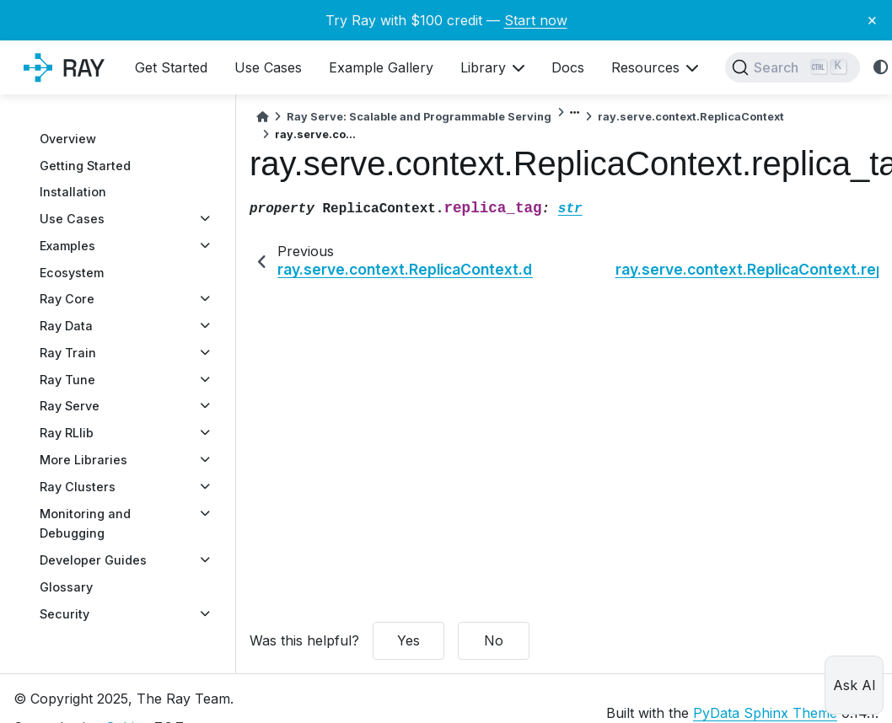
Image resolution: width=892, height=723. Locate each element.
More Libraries (83, 460)
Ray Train (68, 352)
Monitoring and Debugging (85, 523)
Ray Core (67, 299)
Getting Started (85, 165)
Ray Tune (67, 379)
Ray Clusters (78, 486)
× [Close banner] (872, 19)
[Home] (262, 117)
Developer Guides (93, 560)
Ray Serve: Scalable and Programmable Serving (419, 116)
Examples (67, 245)
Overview (68, 138)
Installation (73, 192)
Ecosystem (72, 272)
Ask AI (854, 685)
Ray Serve (69, 406)
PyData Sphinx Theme (765, 712)
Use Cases (72, 219)
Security (64, 614)
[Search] (792, 67)
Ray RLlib (67, 433)
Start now (535, 20)
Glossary (66, 587)
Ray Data (66, 326)
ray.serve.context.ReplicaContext (691, 116)
